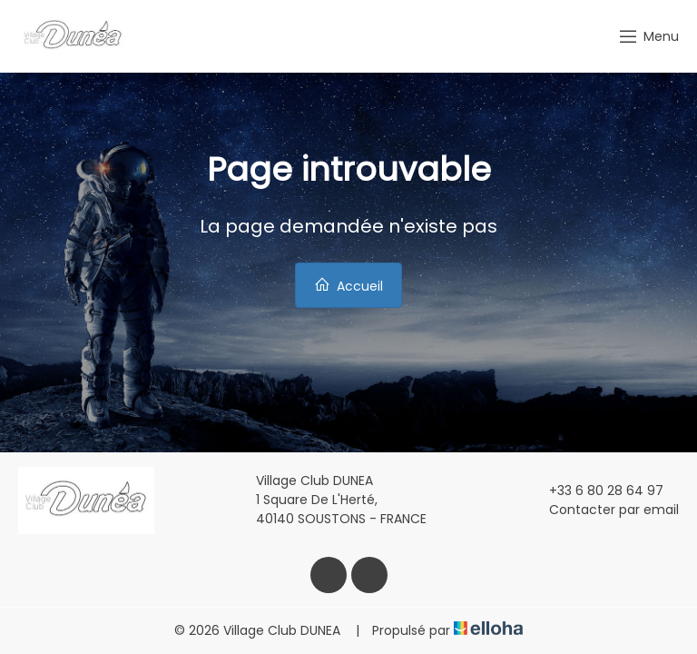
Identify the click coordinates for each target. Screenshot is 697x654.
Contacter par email (603, 509)
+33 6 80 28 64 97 (595, 490)
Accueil (348, 285)
